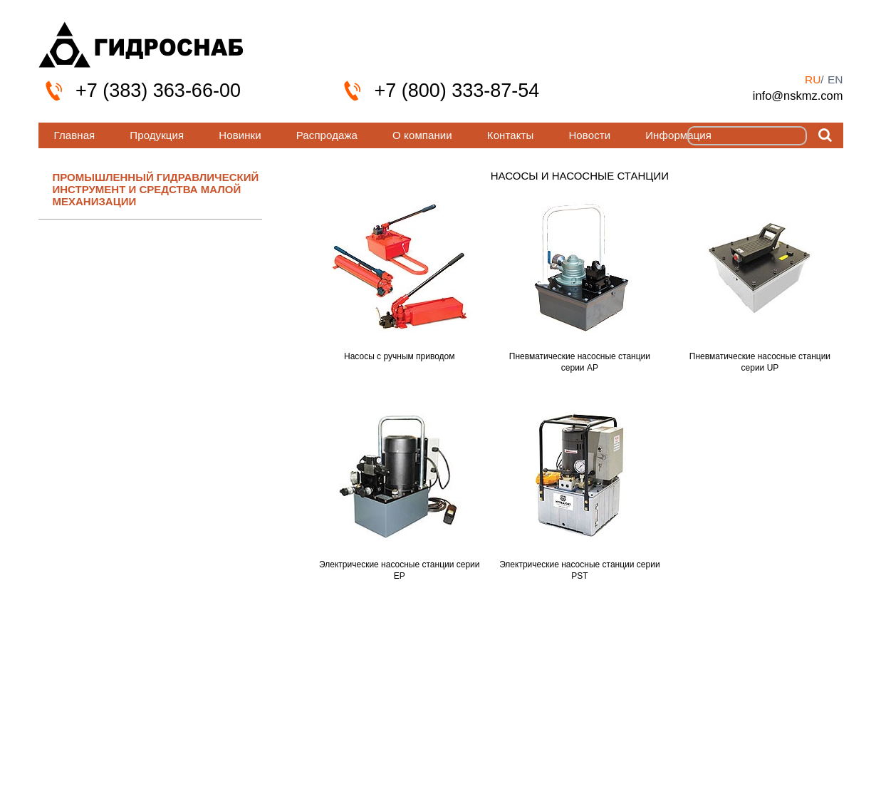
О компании (422, 135)
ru (812, 79)
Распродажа (327, 135)
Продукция (157, 135)
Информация (678, 135)
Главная (74, 135)
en (835, 79)
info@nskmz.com (798, 95)
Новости (589, 135)
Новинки (240, 135)
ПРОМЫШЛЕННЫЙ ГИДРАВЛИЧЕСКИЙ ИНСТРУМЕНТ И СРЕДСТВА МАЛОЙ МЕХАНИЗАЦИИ (156, 189)
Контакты (510, 135)
